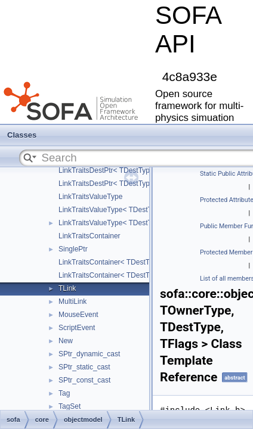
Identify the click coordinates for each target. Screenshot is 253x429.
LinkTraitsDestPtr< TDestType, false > (118, 170)
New (65, 341)
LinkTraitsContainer (89, 236)
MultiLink (72, 301)
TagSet (69, 406)
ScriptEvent (76, 328)
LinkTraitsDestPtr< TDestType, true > (117, 183)
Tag (64, 393)
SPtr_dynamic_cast (89, 354)
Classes (21, 134)
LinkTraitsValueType (90, 196)
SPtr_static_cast (84, 367)
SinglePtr (73, 249)
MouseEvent (78, 314)
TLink (67, 288)
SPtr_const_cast (84, 380)
